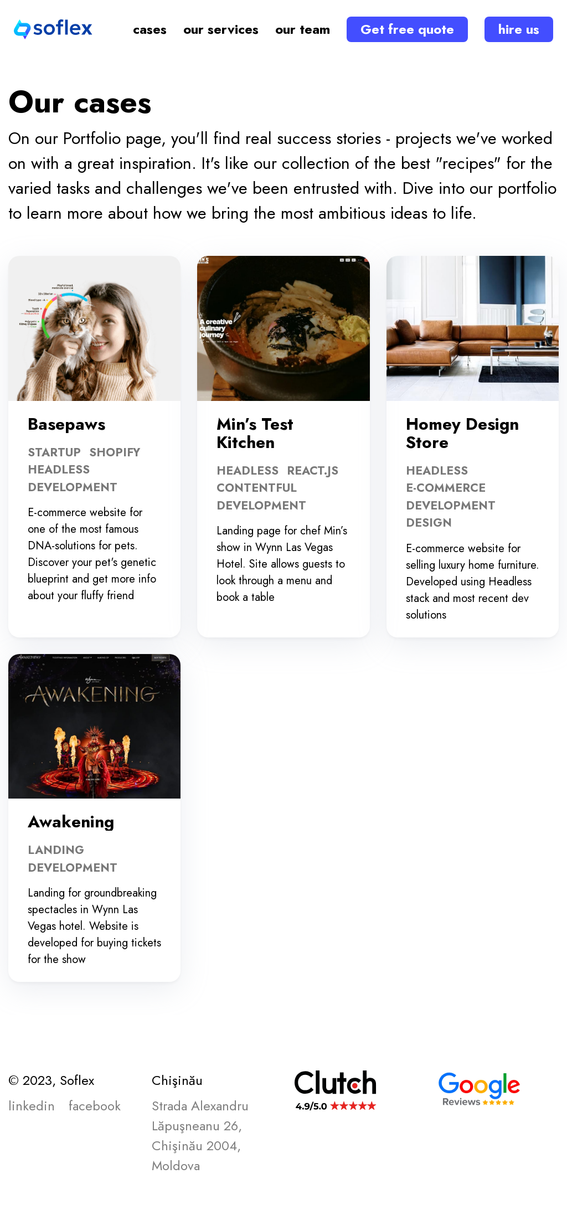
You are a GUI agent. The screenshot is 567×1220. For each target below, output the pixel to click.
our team (302, 29)
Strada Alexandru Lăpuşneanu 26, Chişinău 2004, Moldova (200, 1135)
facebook (95, 1105)
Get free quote (407, 29)
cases (150, 29)
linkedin (31, 1105)
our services (221, 29)
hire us (518, 29)
